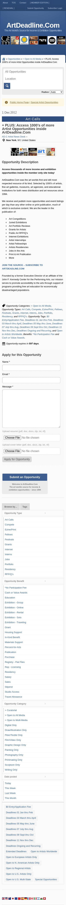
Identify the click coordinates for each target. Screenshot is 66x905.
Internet (24, 313)
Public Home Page (19, 102)
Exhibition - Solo (13, 617)
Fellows (58, 309)
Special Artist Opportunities (44, 102)
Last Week (10, 793)
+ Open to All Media (41, 306)
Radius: (45, 92)
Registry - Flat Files (15, 662)
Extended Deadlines (16, 851)
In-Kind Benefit (12, 637)
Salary (8, 677)
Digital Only (11, 725)
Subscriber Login (55, 8)
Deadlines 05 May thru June (37, 323)
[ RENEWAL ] (8, 8)
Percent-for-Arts (13, 647)
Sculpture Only (12, 764)
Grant (8, 627)
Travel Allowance (13, 696)
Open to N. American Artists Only (22, 862)
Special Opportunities (46, 879)
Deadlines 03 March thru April (21, 818)
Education (10, 597)
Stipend (9, 687)
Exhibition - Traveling (15, 622)
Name (6, 361)
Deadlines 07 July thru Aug (19, 829)
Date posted (10, 776)
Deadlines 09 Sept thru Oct (33, 327)
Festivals (6, 313)
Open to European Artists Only (21, 857)
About (5, 3)
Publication (10, 652)
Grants (15, 313)
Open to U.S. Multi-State (18, 879)
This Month (10, 798)
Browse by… (10, 507)
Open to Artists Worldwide (44, 851)
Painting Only (11, 750)
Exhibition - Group (14, 602)
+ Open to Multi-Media (16, 720)
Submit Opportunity (35, 8)
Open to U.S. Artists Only (19, 874)
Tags (25, 507)
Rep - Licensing (13, 667)
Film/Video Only (13, 740)
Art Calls (26, 309)
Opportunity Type (13, 513)
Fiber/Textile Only (14, 735)
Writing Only (11, 769)
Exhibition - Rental (14, 612)
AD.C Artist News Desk (13, 136)
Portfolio (48, 313)
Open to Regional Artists (18, 868)
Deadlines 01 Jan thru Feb (38, 320)
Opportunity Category (15, 703)
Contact (23, 3)
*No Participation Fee (44, 334)
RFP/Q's (22, 316)
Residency (7, 316)
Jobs (40, 313)
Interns (32, 313)
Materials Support (14, 642)
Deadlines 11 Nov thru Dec (19, 840)
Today (8, 783)
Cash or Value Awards (13, 337)
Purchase (10, 657)
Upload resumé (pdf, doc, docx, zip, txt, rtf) (23, 431)
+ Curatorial (11, 710)
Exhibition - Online (14, 607)
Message (7, 386)
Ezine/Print (47, 309)
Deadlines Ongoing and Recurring (34, 330)
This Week (10, 788)
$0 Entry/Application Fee (18, 806)
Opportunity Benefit (14, 581)
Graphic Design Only (15, 745)
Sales (8, 682)
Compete (36, 309)
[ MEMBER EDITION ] (39, 3)
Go (6, 85)
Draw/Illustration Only (16, 730)
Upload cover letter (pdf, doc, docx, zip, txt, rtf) (25, 444)
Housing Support (13, 632)
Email (6, 374)
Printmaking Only (13, 760)
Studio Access (12, 691)
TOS (14, 3)
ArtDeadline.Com (33, 25)
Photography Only (14, 755)
